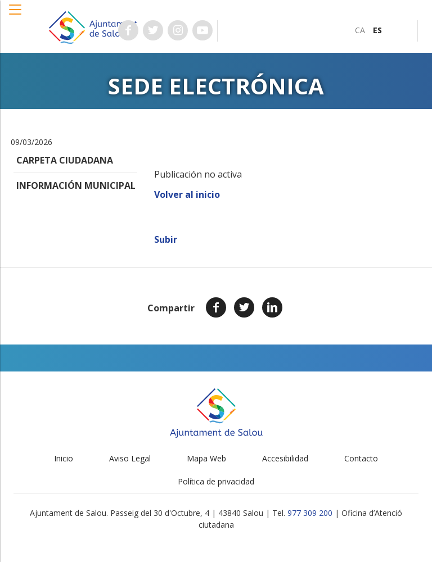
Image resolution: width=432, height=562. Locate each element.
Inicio (63, 458)
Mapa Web (206, 458)
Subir (165, 239)
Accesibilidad (285, 458)
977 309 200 (309, 512)
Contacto (361, 458)
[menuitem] (360, 30)
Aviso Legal (130, 458)
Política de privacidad (216, 481)
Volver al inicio (187, 194)
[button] (15, 15)
